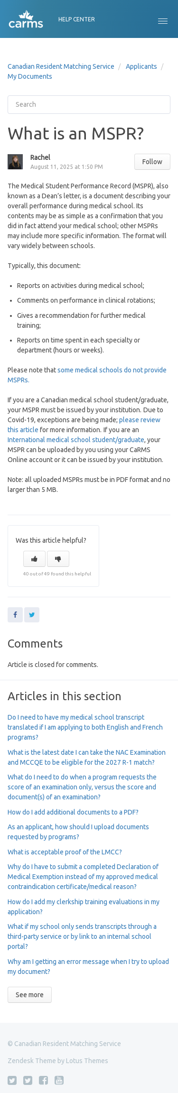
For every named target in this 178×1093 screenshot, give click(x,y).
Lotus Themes (87, 1061)
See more (30, 995)
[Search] (89, 104)
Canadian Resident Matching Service (61, 66)
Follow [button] (152, 162)
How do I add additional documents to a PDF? (73, 812)
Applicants (141, 66)
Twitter (31, 614)
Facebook (15, 614)
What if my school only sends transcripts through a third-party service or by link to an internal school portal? (82, 936)
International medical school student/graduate (76, 440)
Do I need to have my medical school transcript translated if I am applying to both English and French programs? (85, 727)
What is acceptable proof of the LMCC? (65, 852)
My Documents (30, 76)
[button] (162, 19)
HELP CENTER (76, 19)
